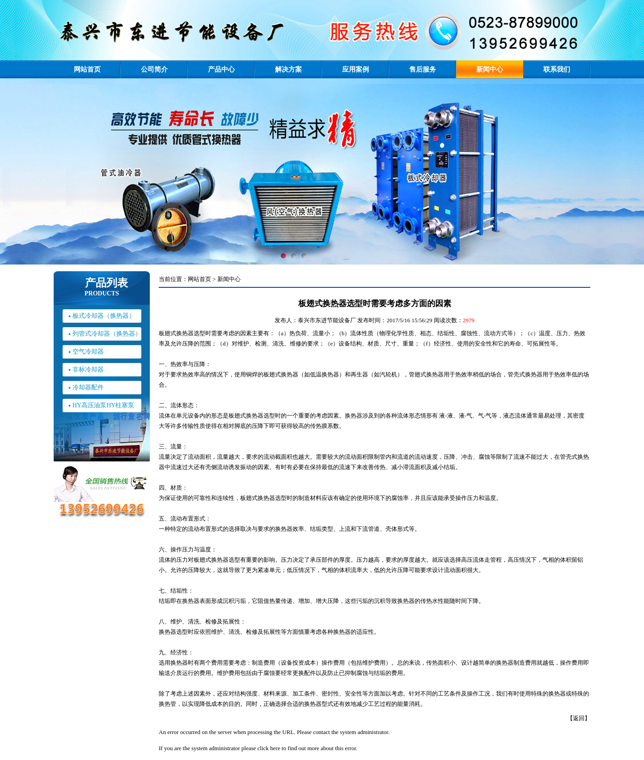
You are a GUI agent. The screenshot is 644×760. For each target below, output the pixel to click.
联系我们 (556, 69)
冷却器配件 (88, 387)
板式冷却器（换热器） (103, 315)
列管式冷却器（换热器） (106, 333)
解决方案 (288, 69)
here (275, 748)
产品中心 (221, 69)
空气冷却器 (88, 351)
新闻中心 (489, 69)
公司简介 (154, 69)
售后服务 (422, 69)
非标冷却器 (88, 369)
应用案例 (355, 69)
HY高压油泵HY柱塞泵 (103, 405)
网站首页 (87, 69)
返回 (579, 718)
